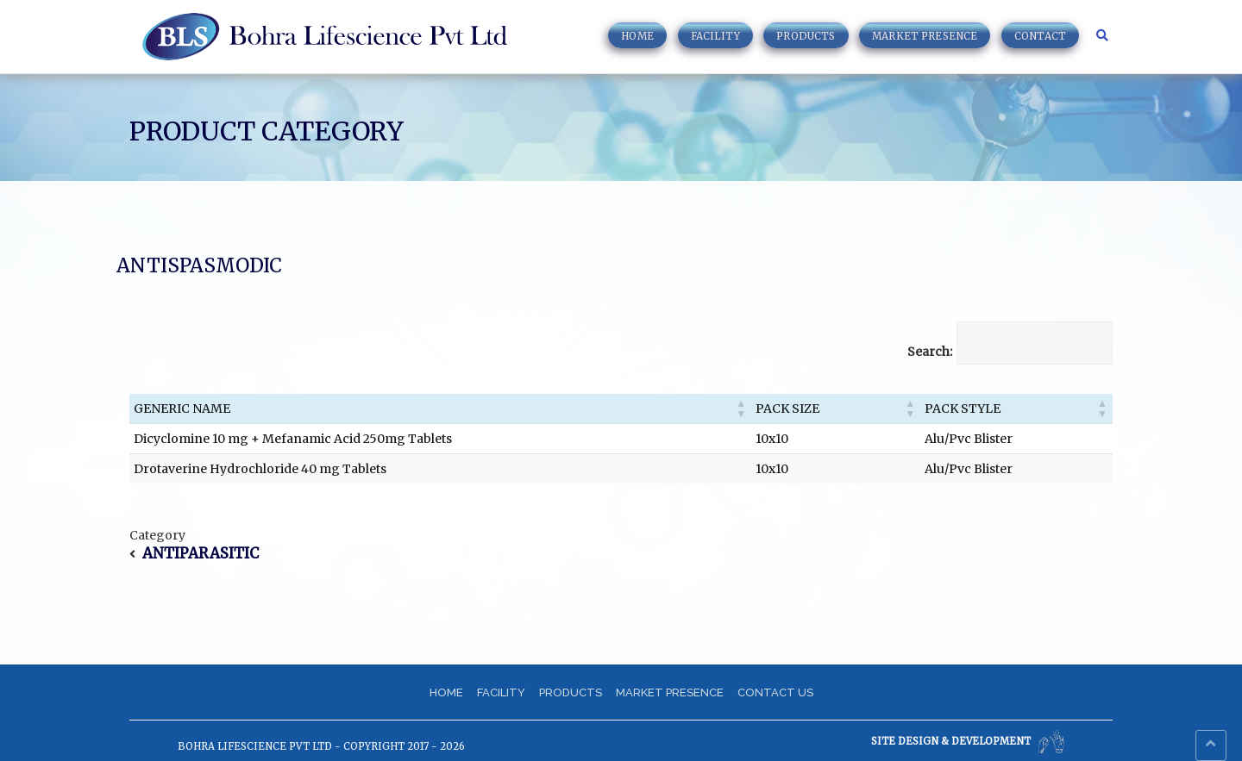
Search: (929, 351)
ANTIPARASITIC (200, 553)
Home (637, 36)
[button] (741, 408)
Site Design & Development (967, 741)
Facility (715, 36)
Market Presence (924, 36)
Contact (1040, 36)
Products (805, 36)
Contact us (775, 692)
